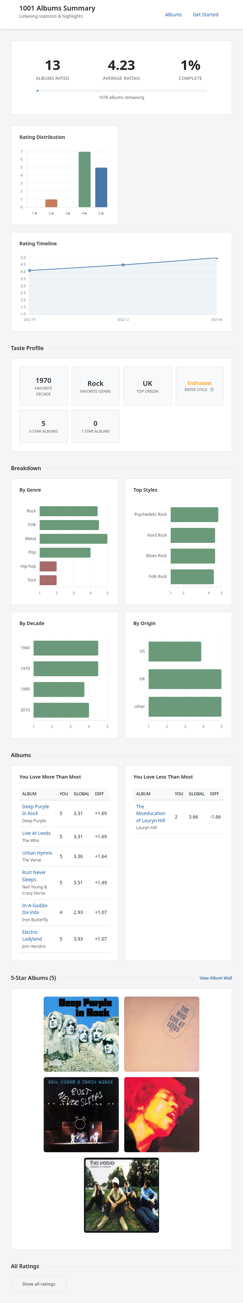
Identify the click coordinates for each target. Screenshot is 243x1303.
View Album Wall (216, 978)
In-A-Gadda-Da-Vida (35, 908)
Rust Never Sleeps (34, 875)
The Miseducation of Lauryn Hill (151, 813)
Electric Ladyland (32, 935)
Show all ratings (38, 1284)
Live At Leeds (36, 833)
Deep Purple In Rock (35, 809)
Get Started (205, 14)
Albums (173, 14)
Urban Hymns (37, 853)
